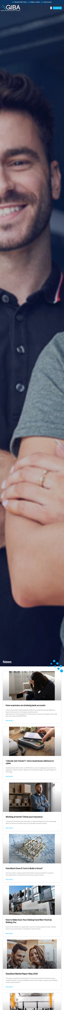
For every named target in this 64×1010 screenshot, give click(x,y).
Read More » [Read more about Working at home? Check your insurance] (9, 828)
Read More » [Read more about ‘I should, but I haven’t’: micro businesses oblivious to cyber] (9, 776)
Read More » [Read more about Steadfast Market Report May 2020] (9, 987)
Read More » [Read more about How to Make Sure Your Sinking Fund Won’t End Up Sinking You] (9, 933)
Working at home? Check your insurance (24, 817)
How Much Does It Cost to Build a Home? (24, 868)
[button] (51, 8)
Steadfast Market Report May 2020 (22, 974)
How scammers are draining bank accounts (25, 705)
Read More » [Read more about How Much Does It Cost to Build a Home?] (9, 879)
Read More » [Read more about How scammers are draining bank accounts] (9, 720)
